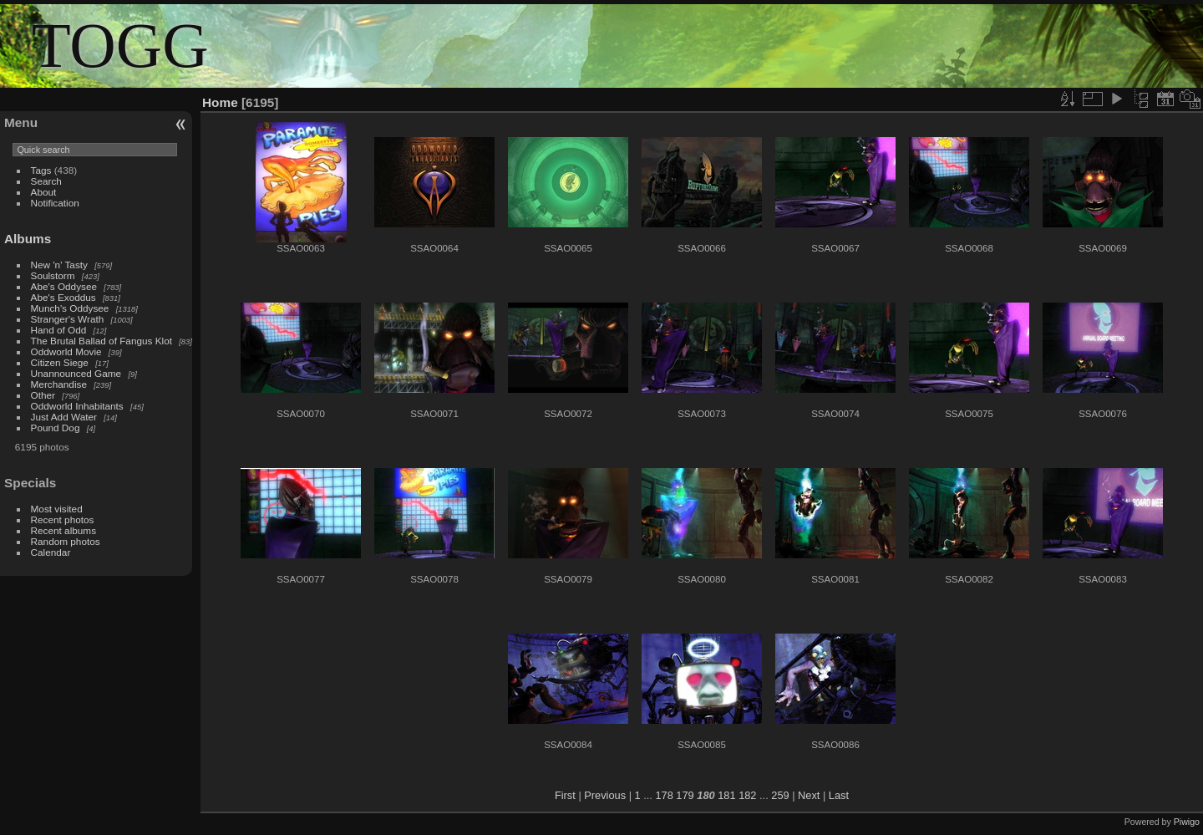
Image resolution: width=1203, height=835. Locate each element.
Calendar (51, 552)
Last (839, 795)
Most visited (57, 508)
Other (43, 394)
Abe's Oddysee (64, 286)
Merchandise (59, 384)
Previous (605, 795)
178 (664, 795)
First (565, 795)
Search (46, 181)
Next (809, 795)
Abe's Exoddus (63, 297)
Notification (55, 202)
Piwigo (1187, 822)
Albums (27, 239)
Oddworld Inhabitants (77, 405)
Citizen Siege (60, 362)
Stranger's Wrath (67, 318)
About (44, 191)
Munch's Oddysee (70, 308)
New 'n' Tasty (59, 264)
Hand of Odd (59, 329)
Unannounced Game (76, 373)
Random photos (65, 541)
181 (726, 795)
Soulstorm (53, 275)
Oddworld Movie (66, 351)
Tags (41, 170)
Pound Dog (55, 427)
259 (780, 795)
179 (684, 795)
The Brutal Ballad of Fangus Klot (101, 340)
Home (220, 102)
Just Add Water (64, 416)
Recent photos (62, 519)
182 (747, 795)
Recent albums (63, 530)
